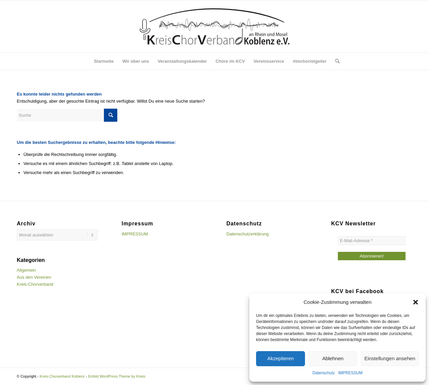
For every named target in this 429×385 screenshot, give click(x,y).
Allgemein (26, 270)
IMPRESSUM (350, 373)
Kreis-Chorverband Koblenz (62, 376)
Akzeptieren (280, 358)
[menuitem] (103, 61)
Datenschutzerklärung (247, 233)
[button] (415, 302)
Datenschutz (323, 373)
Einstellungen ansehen (389, 358)
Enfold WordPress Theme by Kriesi (116, 376)
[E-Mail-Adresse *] (372, 240)
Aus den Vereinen (34, 277)
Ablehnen (332, 358)
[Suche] (335, 61)
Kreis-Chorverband (35, 284)
